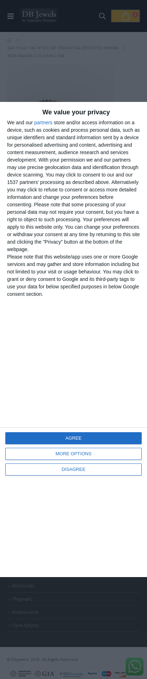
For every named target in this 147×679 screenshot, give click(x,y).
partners (43, 122)
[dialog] (73, 339)
